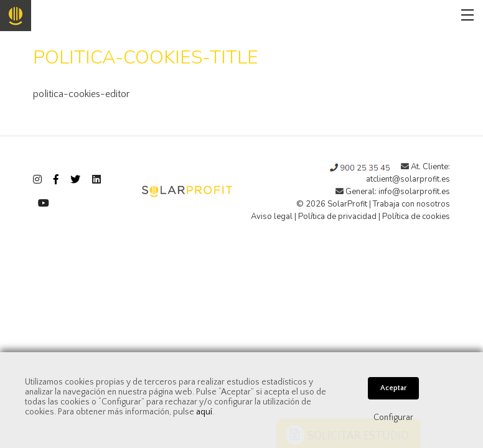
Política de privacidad (337, 216)
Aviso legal (272, 216)
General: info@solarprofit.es (392, 191)
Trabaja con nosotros (411, 204)
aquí (204, 412)
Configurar (393, 417)
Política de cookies (416, 216)
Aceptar (393, 388)
